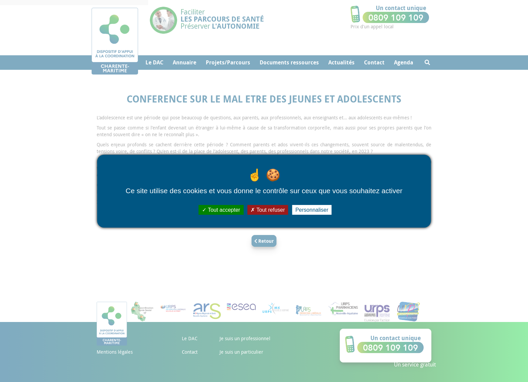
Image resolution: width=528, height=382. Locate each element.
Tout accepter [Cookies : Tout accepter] (221, 209)
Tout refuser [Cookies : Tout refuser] (268, 209)
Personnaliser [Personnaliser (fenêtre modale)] (311, 209)
